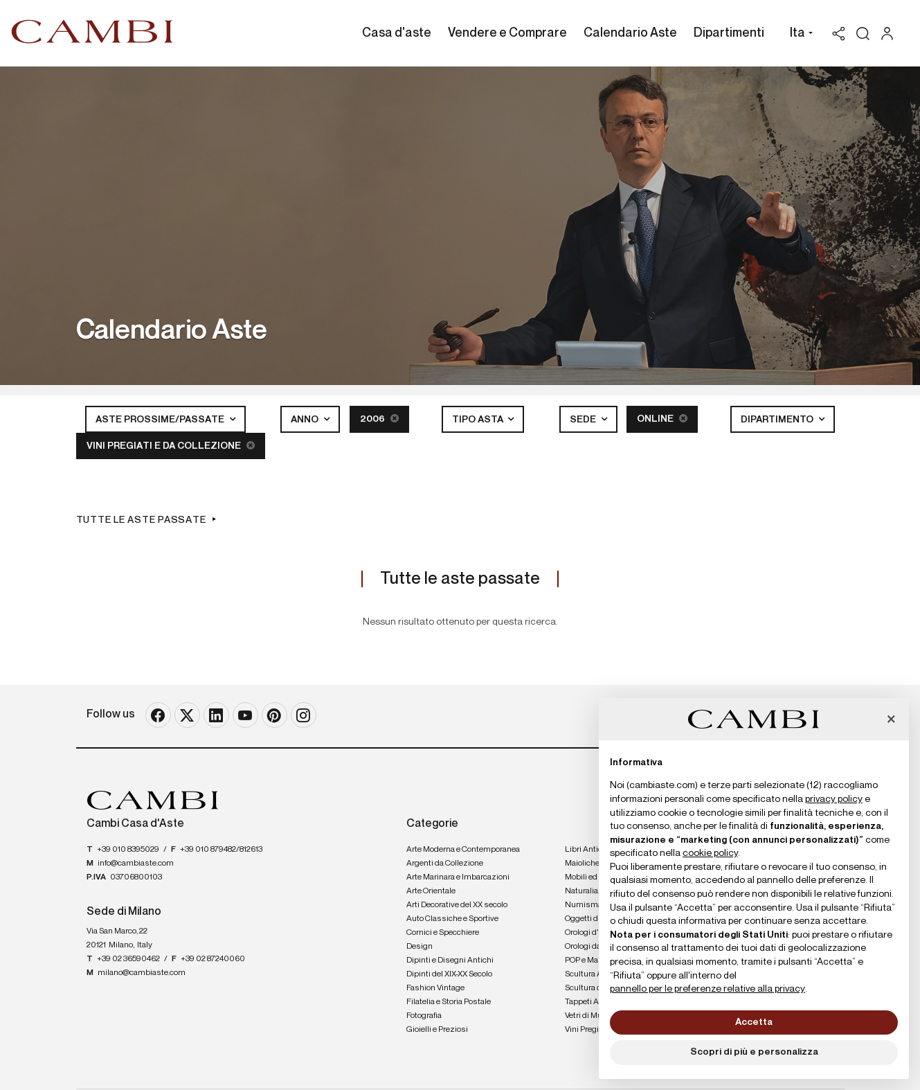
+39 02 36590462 (128, 959)
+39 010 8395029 (128, 850)
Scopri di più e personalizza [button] (754, 1052)
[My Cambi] (890, 33)
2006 (379, 418)
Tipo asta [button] (478, 420)
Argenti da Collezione (444, 863)
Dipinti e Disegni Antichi (450, 960)
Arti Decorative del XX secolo (456, 905)
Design (419, 946)
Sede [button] (584, 420)
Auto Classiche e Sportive (452, 919)
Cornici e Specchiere (442, 933)
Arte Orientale (431, 891)
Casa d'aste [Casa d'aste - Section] (396, 33)
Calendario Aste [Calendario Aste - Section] (630, 33)
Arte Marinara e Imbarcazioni (457, 877)
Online (662, 418)
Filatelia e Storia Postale (448, 1002)
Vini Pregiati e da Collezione (171, 445)
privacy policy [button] (834, 799)
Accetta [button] (754, 1022)
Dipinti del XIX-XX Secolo (449, 974)
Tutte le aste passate (141, 520)
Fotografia (424, 1016)
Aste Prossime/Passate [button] (161, 420)
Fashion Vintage (435, 988)
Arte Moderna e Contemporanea (463, 850)
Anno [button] (306, 420)
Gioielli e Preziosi (437, 1030)
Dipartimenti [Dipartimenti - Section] (729, 33)
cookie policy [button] (710, 853)
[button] (798, 34)
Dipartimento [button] (778, 420)
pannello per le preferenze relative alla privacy (707, 989)
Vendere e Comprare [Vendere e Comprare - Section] (507, 33)
